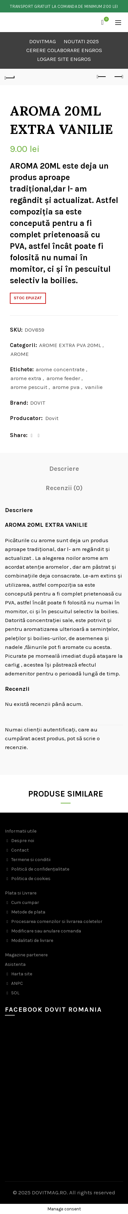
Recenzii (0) (64, 488)
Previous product (102, 76)
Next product (118, 76)
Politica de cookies (31, 878)
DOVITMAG (42, 41)
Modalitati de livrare (32, 940)
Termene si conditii (31, 859)
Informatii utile (20, 831)
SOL (15, 993)
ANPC (17, 983)
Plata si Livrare (20, 893)
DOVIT (37, 402)
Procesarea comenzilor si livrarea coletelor (56, 921)
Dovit (51, 418)
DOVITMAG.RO (49, 1192)
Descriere (64, 468)
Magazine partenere (26, 955)
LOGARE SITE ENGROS (64, 59)
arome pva (66, 387)
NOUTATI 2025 (81, 41)
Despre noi (22, 840)
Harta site (21, 974)
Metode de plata (28, 912)
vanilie (94, 387)
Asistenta (15, 964)
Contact (20, 850)
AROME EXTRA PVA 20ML (70, 345)
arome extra (26, 378)
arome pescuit (29, 387)
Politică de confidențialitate (40, 869)
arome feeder (63, 378)
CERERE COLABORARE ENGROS (64, 50)
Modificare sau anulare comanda (46, 931)
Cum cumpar (25, 902)
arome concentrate (60, 369)
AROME (20, 354)
